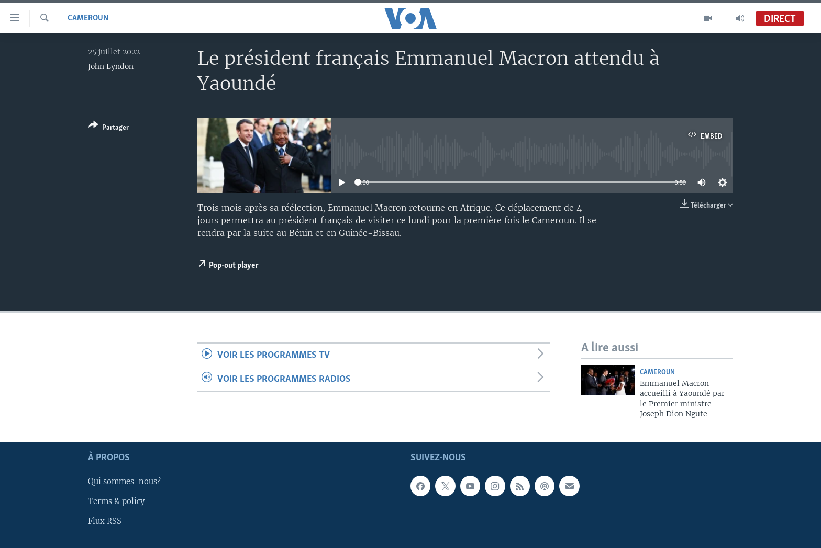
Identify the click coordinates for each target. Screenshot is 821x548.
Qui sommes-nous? (124, 481)
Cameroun (88, 18)
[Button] (108, 128)
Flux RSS (104, 521)
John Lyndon (111, 66)
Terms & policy (116, 501)
